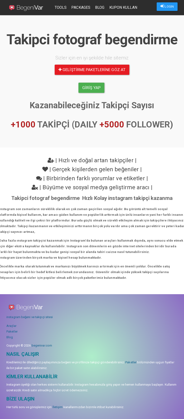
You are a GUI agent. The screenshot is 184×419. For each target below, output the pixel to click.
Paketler (12, 331)
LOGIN (167, 6)
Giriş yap (91, 87)
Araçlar (11, 326)
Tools (61, 7)
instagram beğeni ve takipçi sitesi (29, 317)
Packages (81, 7)
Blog (100, 7)
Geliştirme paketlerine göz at (92, 69)
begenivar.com (42, 345)
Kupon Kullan (123, 7)
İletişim (58, 407)
